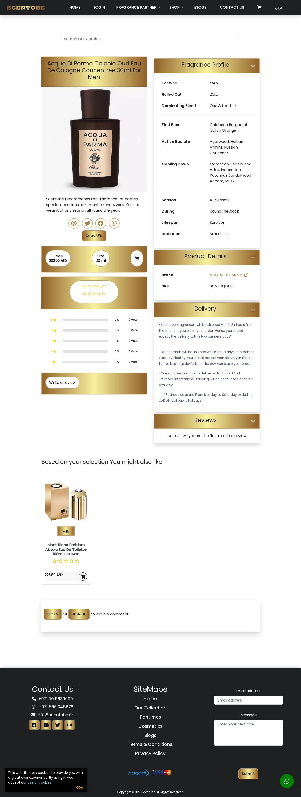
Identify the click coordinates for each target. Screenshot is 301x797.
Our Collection (150, 708)
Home (74, 7)
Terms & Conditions (150, 744)
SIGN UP (79, 614)
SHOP (174, 7)
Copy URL (94, 235)
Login (99, 7)
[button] (49, 139)
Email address (248, 691)
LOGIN (52, 614)
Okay (79, 787)
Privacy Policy (150, 753)
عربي (279, 7)
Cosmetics (150, 726)
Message (248, 715)
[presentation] (248, 759)
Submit (248, 773)
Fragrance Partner (136, 7)
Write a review (62, 382)
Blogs (200, 7)
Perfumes (150, 717)
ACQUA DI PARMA (229, 275)
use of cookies (39, 782)
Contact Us (232, 7)
